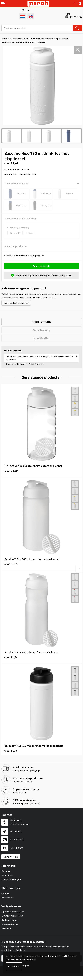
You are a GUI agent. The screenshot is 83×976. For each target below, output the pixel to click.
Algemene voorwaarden (12, 911)
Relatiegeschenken (19, 38)
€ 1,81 (11, 564)
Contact (5, 893)
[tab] (41, 321)
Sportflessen (62, 38)
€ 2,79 (11, 470)
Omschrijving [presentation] (41, 330)
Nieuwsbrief (7, 875)
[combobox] (37, 28)
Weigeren (25, 966)
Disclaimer (6, 928)
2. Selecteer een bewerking (20, 218)
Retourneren (7, 897)
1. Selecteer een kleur (16, 183)
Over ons (5, 871)
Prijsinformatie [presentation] (41, 322)
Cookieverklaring (9, 920)
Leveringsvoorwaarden (12, 915)
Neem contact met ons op (16, 303)
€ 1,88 (11, 657)
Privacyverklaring (9, 924)
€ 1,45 (11, 750)
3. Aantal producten (16, 246)
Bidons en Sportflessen (42, 38)
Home (4, 38)
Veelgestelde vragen (11, 879)
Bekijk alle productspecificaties (20, 174)
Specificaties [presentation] (41, 338)
